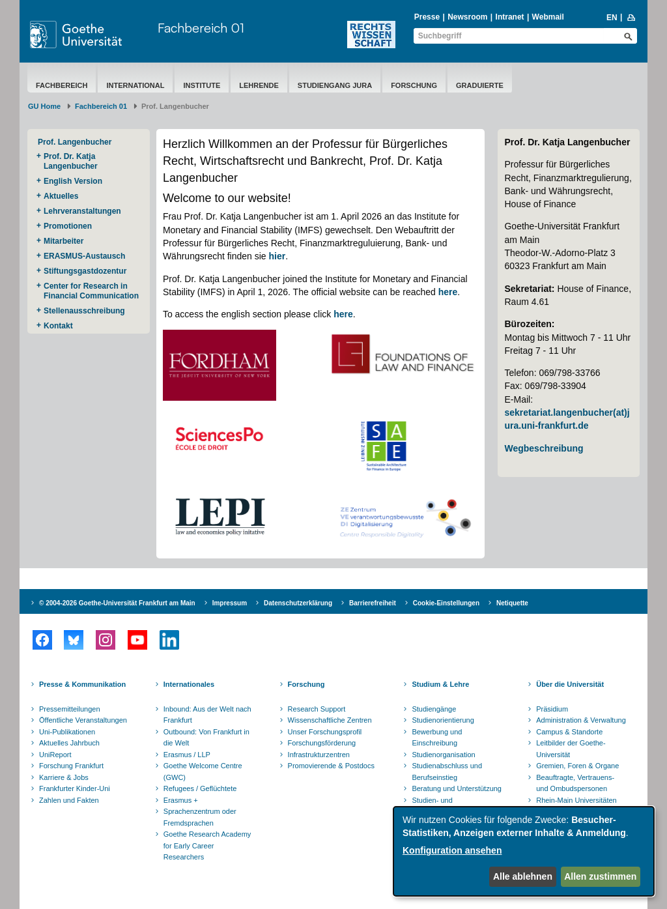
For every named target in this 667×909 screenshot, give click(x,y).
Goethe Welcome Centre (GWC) (202, 771)
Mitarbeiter (63, 241)
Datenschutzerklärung (298, 603)
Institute (201, 85)
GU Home (44, 106)
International (135, 85)
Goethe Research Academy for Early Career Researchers (207, 845)
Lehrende (259, 85)
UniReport (55, 754)
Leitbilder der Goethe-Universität (570, 748)
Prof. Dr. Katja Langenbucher (71, 161)
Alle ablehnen (522, 876)
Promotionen (68, 226)
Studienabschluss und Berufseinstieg (447, 771)
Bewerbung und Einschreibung (437, 737)
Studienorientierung (443, 720)
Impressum (229, 603)
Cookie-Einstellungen (446, 603)
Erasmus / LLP (186, 754)
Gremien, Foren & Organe (577, 766)
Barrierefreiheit (372, 603)
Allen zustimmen (600, 876)
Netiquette (512, 603)
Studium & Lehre (440, 684)
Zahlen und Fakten (69, 800)
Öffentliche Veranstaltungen (83, 720)
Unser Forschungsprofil (325, 732)
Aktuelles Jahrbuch (69, 743)
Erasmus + (180, 800)
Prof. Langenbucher (74, 142)
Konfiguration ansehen (452, 850)
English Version (73, 181)
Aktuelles (61, 196)
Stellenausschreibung (84, 310)
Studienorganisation (443, 754)
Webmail (548, 17)
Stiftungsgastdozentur (85, 271)
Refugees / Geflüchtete (200, 788)
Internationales (188, 684)
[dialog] (523, 851)
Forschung (414, 85)
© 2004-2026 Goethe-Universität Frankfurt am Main (117, 603)
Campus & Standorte (569, 732)
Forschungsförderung (322, 743)
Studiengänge (434, 709)
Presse (427, 17)
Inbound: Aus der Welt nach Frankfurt (207, 715)
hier (277, 256)
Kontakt (58, 325)
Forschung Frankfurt (71, 766)
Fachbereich (61, 85)
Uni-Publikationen (67, 732)
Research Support (317, 709)
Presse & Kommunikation (82, 684)
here (448, 292)
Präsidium (552, 709)
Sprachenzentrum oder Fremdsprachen (199, 817)
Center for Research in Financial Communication (91, 290)
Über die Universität (570, 684)
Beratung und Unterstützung (457, 788)
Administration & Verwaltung (581, 720)
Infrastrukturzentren (319, 754)
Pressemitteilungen (69, 709)
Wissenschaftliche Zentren (330, 720)
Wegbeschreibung (543, 448)
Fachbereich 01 (201, 28)
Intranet (510, 17)
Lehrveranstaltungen (82, 211)
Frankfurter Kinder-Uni (74, 788)
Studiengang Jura (335, 85)
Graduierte (480, 85)
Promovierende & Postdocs (331, 766)
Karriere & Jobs (64, 777)
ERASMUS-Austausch (84, 256)
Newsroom (467, 17)
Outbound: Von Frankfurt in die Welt (206, 737)
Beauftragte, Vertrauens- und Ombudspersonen (575, 783)
